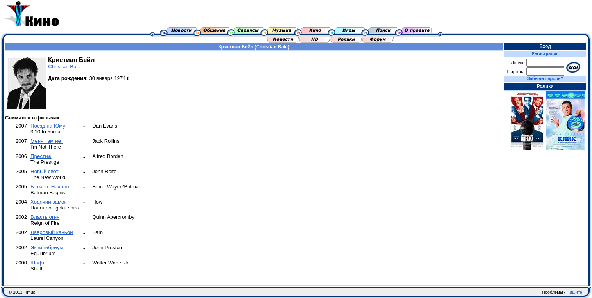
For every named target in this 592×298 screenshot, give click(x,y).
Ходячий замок (48, 202)
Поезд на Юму (47, 126)
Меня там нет (46, 141)
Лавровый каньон (51, 232)
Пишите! (575, 292)
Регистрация (545, 53)
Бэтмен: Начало (49, 187)
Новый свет (44, 171)
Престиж (41, 156)
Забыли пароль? (545, 78)
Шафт (37, 263)
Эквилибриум (46, 247)
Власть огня (44, 217)
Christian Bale (64, 66)
